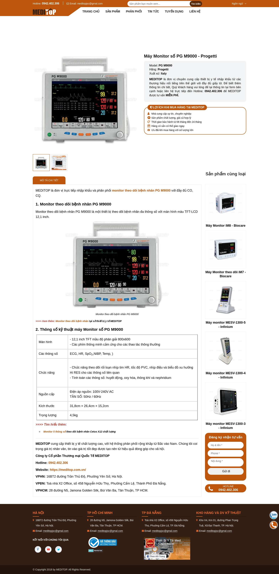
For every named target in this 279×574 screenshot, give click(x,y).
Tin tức (153, 11)
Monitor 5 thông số (54, 431)
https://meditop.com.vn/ (68, 470)
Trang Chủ (93, 24)
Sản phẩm (112, 11)
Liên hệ (194, 11)
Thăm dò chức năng (138, 24)
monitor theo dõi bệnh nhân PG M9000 (141, 190)
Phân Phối (134, 11)
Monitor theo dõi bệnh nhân (175, 24)
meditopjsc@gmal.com (90, 3)
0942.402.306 (50, 3)
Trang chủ (90, 11)
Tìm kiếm (196, 4)
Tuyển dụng (174, 11)
